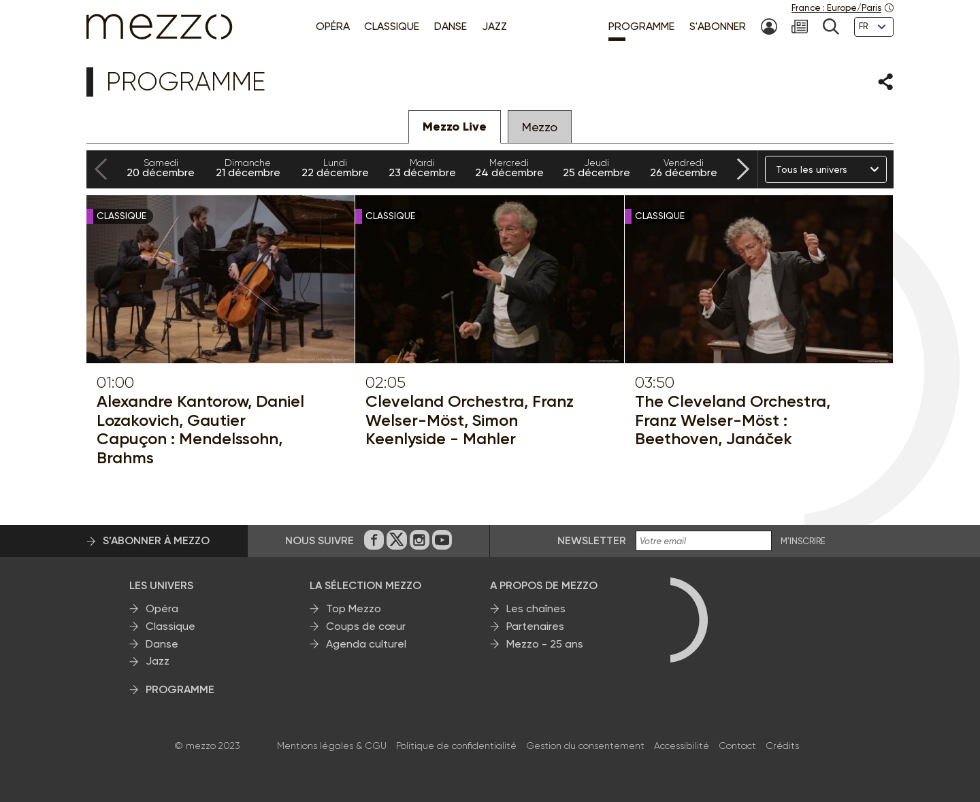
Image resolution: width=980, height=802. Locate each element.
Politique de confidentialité (456, 745)
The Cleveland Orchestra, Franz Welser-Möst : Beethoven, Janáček (732, 420)
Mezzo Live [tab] (455, 126)
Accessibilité (681, 745)
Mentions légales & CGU (332, 745)
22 (335, 168)
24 (509, 168)
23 (422, 168)
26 (683, 168)
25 (596, 168)
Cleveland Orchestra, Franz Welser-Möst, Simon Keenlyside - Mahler (469, 420)
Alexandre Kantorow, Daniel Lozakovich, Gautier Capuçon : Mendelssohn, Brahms (200, 429)
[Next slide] (743, 169)
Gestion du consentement (585, 745)
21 (248, 168)
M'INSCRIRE (803, 541)
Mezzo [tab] (539, 127)
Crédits (782, 745)
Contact (737, 745)
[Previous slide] (101, 169)
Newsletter (591, 540)
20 (160, 168)
